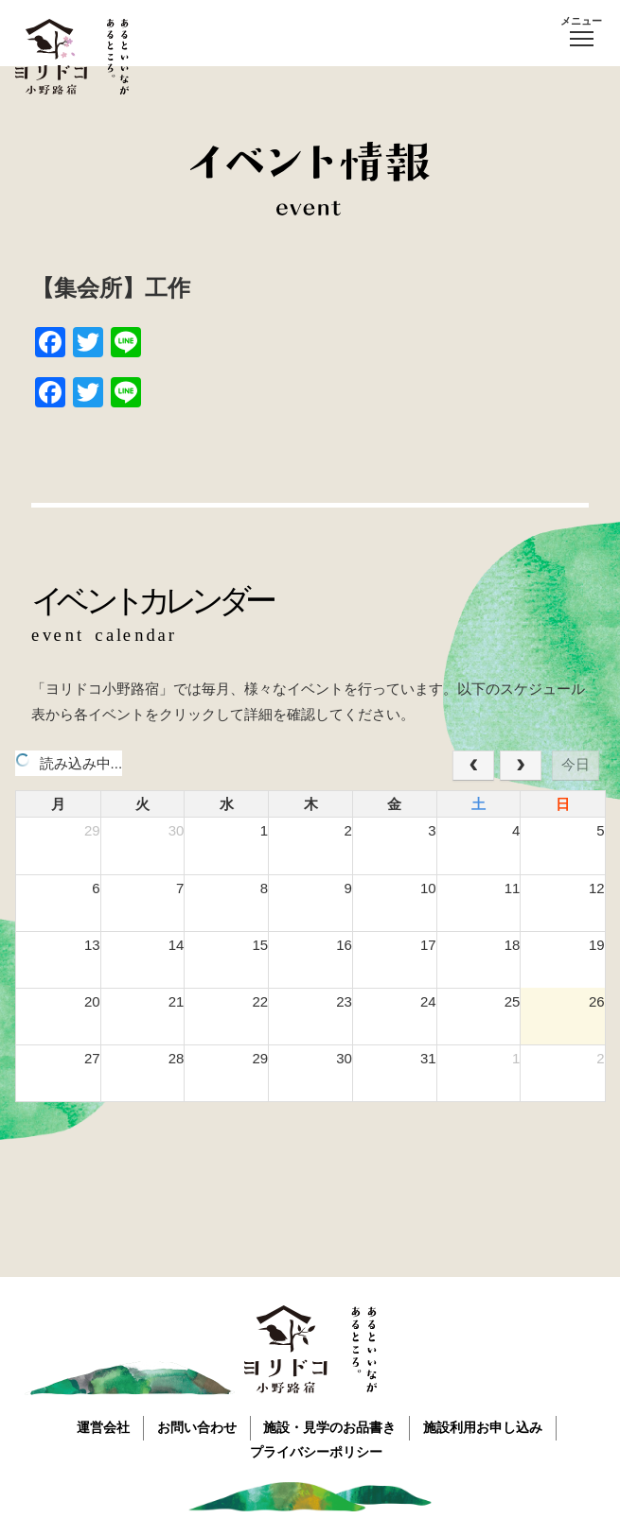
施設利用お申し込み (486, 1426)
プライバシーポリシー (317, 1450)
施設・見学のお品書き (331, 1426)
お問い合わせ (196, 1426)
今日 (575, 764)
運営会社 (100, 1426)
